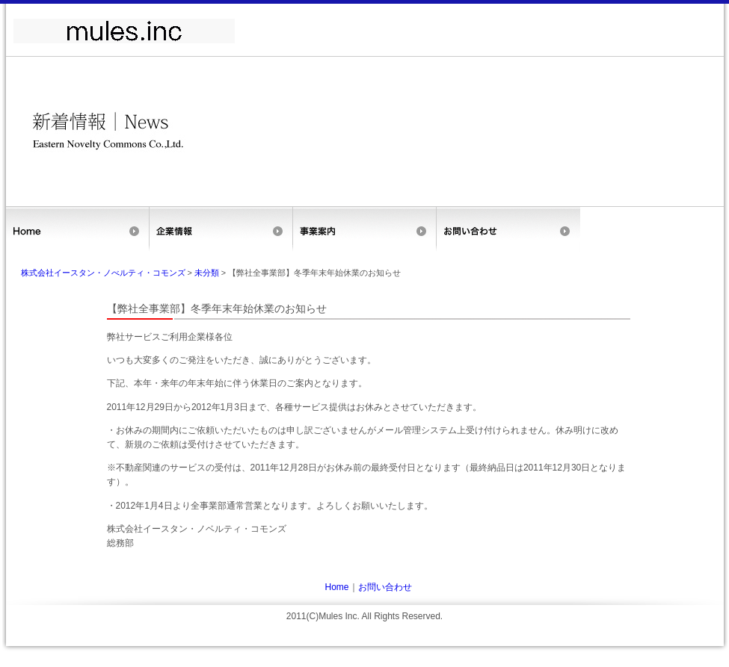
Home (78, 229)
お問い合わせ (385, 587)
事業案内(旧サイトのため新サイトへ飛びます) (365, 229)
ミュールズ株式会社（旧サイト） (124, 31)
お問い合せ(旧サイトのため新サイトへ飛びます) (508, 229)
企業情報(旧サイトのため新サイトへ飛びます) (221, 229)
